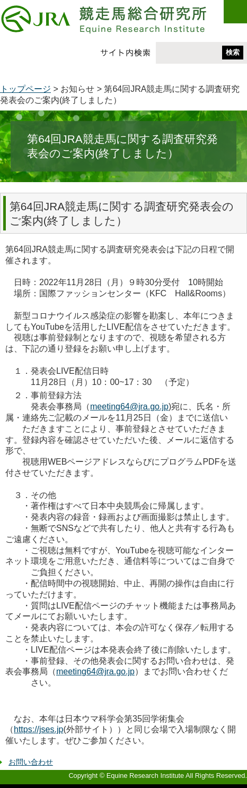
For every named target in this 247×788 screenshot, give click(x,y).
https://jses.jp (38, 729)
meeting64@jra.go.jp (129, 406)
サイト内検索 (125, 52)
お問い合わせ (30, 762)
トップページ (25, 88)
